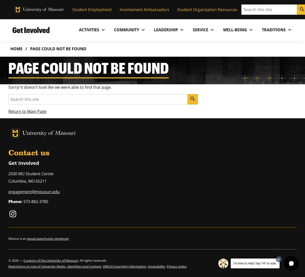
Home (16, 49)
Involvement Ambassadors (144, 9)
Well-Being (238, 30)
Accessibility (156, 266)
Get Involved (31, 30)
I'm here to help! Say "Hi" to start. (255, 263)
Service (204, 30)
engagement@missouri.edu (34, 191)
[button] (291, 263)
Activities (92, 30)
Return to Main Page (27, 111)
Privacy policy (177, 266)
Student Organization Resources (207, 9)
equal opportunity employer (48, 238)
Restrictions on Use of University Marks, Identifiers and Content (54, 266)
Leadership (169, 30)
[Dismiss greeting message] (279, 259)
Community (130, 30)
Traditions (277, 30)
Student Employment (92, 9)
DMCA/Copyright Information (124, 266)
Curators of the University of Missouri (50, 260)
